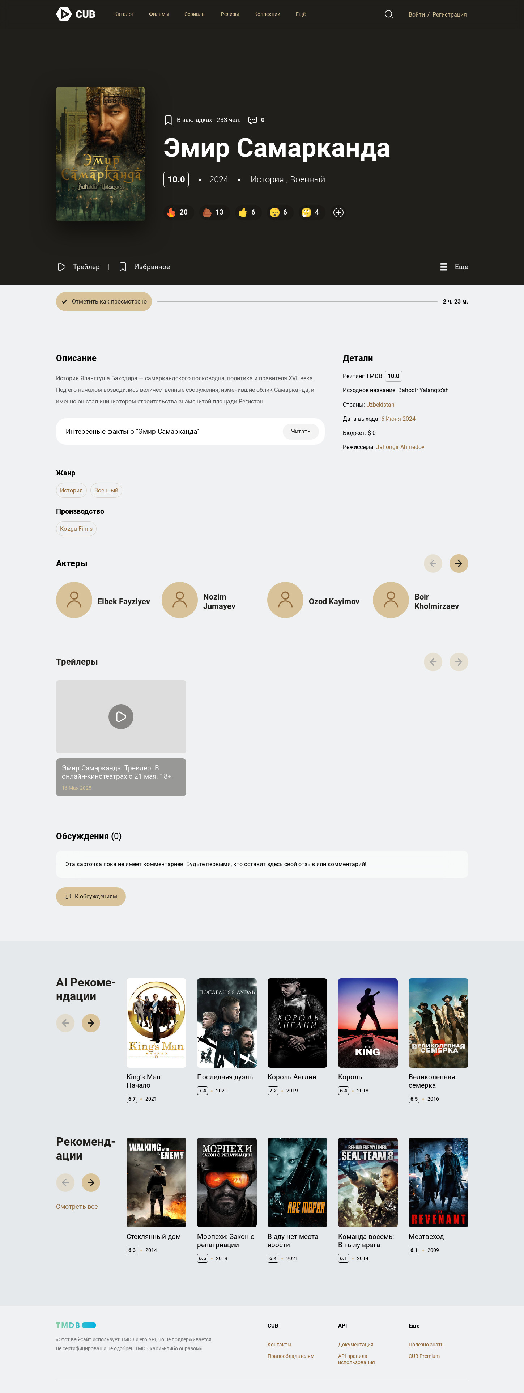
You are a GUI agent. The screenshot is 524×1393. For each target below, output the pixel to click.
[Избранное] (143, 267)
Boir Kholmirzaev (436, 601)
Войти (417, 14)
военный (307, 179)
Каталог (124, 14)
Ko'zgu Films (76, 528)
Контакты (279, 1344)
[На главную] (76, 14)
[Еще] (453, 267)
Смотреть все (77, 1206)
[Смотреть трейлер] (78, 267)
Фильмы (159, 14)
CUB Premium (424, 1356)
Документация (356, 1344)
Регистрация (450, 14)
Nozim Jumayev (219, 601)
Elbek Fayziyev (124, 601)
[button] (459, 563)
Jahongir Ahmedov (400, 447)
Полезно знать (426, 1344)
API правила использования (356, 1359)
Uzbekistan (380, 404)
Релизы (230, 14)
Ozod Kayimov (334, 601)
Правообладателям (291, 1356)
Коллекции (267, 14)
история (267, 179)
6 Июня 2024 (398, 418)
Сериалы (195, 14)
